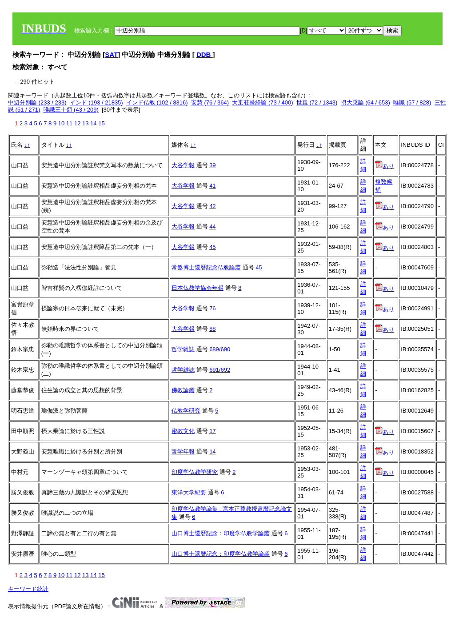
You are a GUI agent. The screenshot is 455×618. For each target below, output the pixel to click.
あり (384, 166)
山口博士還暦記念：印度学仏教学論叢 (221, 533)
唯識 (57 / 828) (412, 102)
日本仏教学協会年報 (198, 288)
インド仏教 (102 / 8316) (157, 102)
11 (69, 123)
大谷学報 (183, 165)
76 (212, 308)
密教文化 (183, 431)
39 (212, 165)
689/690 (219, 349)
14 (93, 123)
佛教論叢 (183, 390)
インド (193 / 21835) (96, 102)
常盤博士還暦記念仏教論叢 (206, 267)
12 (77, 123)
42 (212, 206)
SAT (111, 54)
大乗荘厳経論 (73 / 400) (262, 102)
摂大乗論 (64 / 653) (365, 102)
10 (61, 123)
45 (212, 247)
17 (212, 431)
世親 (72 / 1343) (317, 102)
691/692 (219, 369)
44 (212, 226)
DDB (204, 54)
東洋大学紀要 (189, 492)
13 (85, 123)
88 (212, 328)
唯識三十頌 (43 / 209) (71, 109)
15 (101, 123)
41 (212, 185)
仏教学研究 (186, 410)
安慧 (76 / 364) (210, 102)
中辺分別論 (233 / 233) (37, 102)
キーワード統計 (28, 589)
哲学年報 (183, 451)
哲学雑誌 (183, 349)
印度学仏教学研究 (195, 472)
